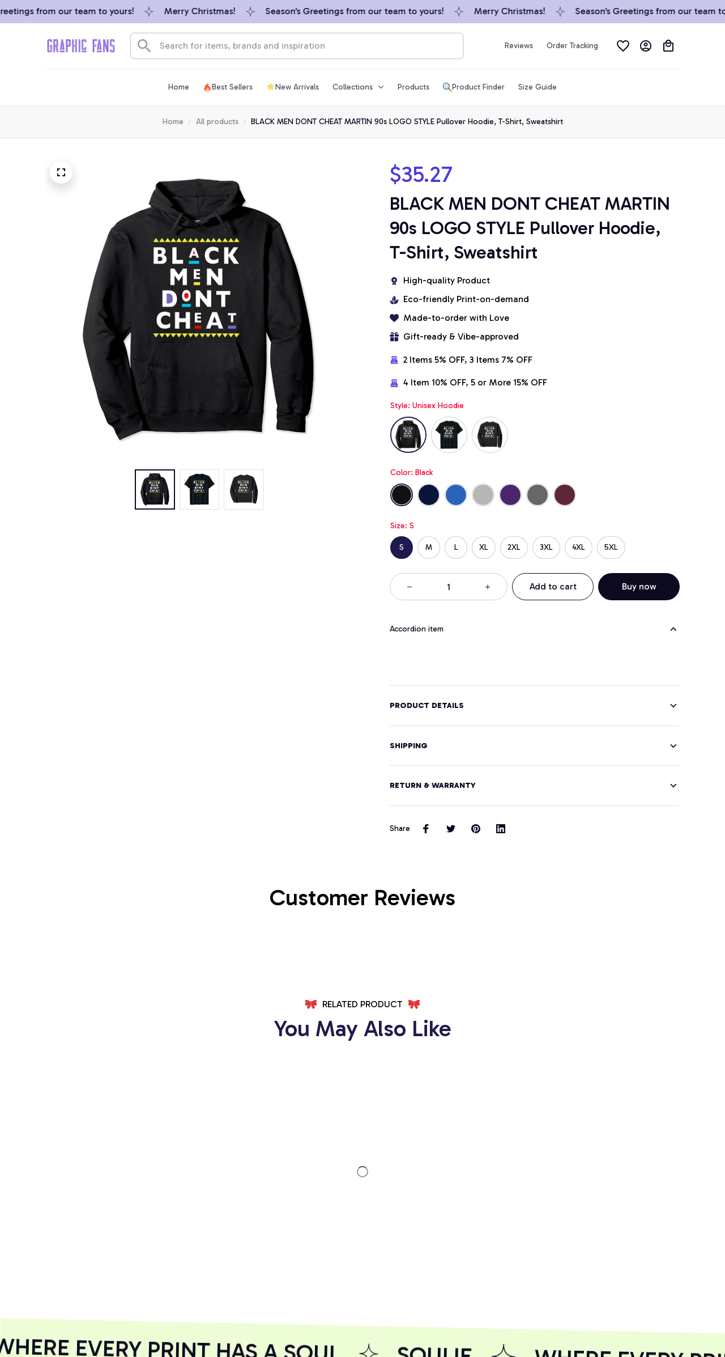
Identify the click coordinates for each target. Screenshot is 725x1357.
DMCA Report (70, 1327)
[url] (111, 1211)
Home (173, 121)
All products (217, 121)
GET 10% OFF (278, 1279)
